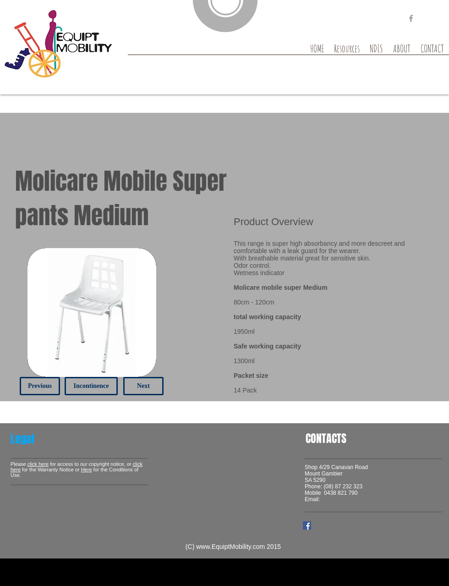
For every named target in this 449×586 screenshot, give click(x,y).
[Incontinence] (91, 386)
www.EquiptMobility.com (230, 546)
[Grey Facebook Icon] (411, 18)
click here (38, 464)
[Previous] (40, 386)
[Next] (143, 386)
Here (86, 469)
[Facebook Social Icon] (307, 525)
